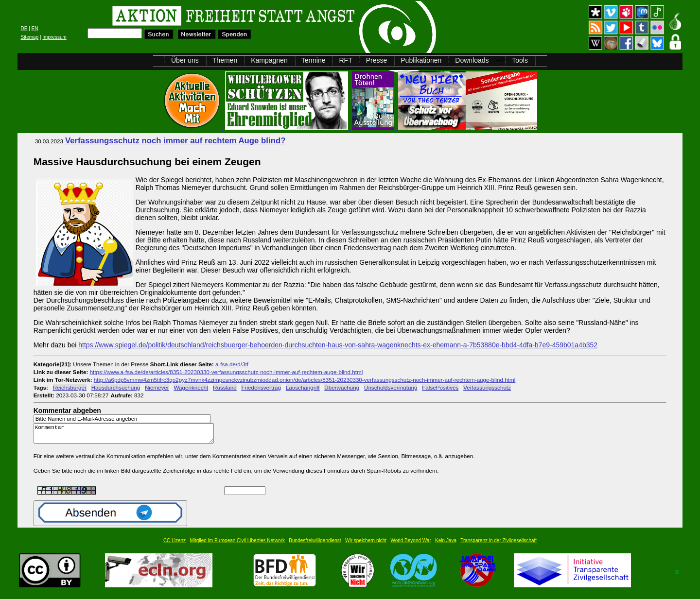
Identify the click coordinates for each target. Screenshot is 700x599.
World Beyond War (410, 545)
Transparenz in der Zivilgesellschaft (498, 545)
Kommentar (126, 435)
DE (23, 28)
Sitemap (29, 37)
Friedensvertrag (261, 387)
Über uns (185, 60)
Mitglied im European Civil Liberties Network (237, 545)
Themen (224, 60)
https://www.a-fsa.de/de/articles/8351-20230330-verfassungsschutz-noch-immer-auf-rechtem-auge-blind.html (226, 372)
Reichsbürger (70, 387)
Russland (225, 387)
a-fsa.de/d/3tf (231, 364)
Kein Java (445, 545)
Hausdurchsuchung (115, 387)
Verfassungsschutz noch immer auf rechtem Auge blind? (175, 140)
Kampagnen (269, 60)
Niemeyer (157, 387)
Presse (376, 60)
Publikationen (421, 60)
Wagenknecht (191, 387)
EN (35, 28)
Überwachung (341, 387)
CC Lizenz (174, 545)
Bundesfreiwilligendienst (315, 545)
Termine (313, 60)
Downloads (472, 60)
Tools (520, 60)
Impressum (54, 37)
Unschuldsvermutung (391, 387)
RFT (345, 60)
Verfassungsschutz (487, 387)
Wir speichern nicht (365, 545)
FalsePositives (440, 387)
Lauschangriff (303, 387)
